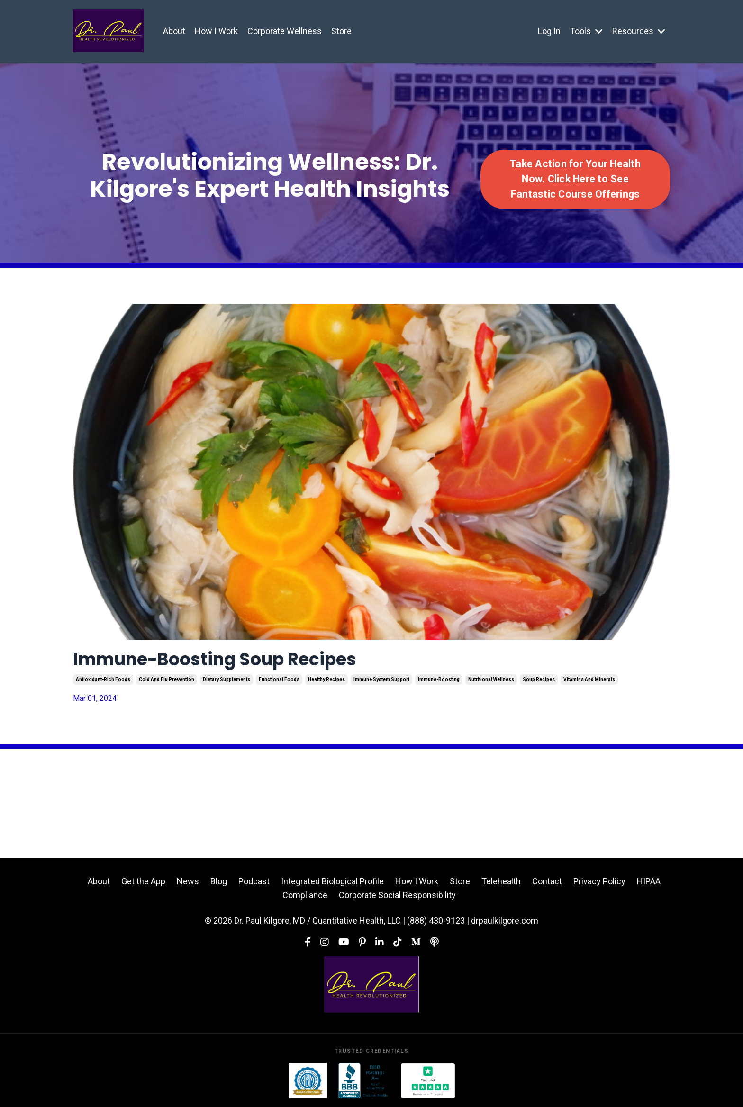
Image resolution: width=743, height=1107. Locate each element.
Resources (638, 31)
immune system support (381, 679)
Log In (549, 31)
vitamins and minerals (589, 679)
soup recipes (539, 679)
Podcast (254, 881)
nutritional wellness (491, 679)
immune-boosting (439, 679)
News (188, 881)
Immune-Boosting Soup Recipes (214, 659)
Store (341, 31)
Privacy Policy (599, 881)
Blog (218, 881)
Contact (547, 881)
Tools (586, 31)
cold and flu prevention (166, 679)
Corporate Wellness (284, 31)
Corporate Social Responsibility (397, 895)
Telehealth (501, 881)
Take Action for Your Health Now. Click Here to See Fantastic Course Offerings (575, 179)
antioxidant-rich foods (103, 679)
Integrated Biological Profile (332, 881)
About (174, 31)
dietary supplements (226, 679)
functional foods (279, 679)
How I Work (216, 31)
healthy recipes (326, 679)
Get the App (143, 881)
